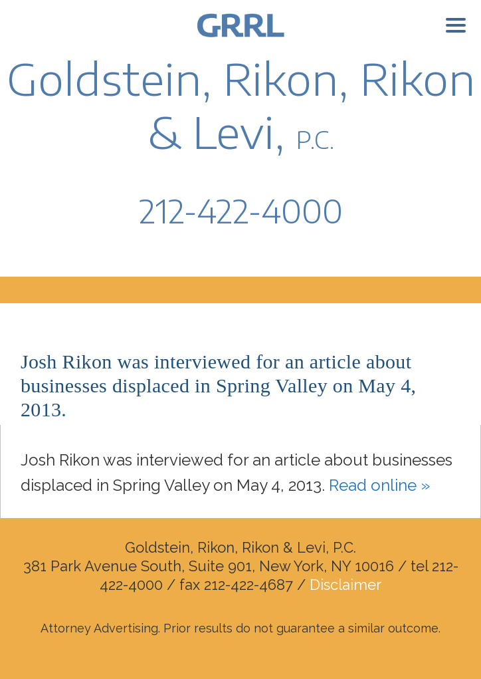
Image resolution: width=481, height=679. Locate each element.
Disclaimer (345, 584)
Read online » (379, 485)
